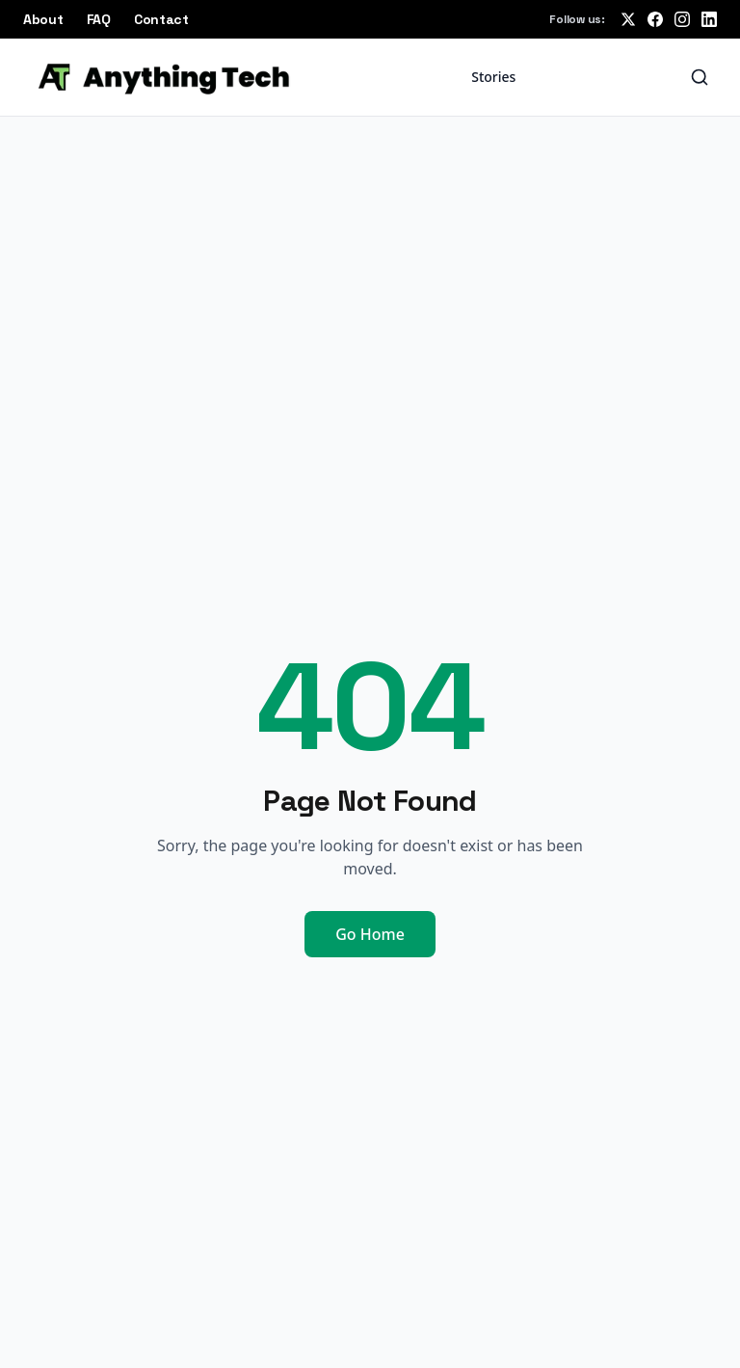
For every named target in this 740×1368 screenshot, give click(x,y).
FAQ (99, 19)
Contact (161, 19)
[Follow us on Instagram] (682, 19)
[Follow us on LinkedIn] (709, 19)
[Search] (699, 77)
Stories (493, 76)
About (43, 19)
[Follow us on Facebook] (655, 19)
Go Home (370, 934)
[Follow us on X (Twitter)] (628, 19)
